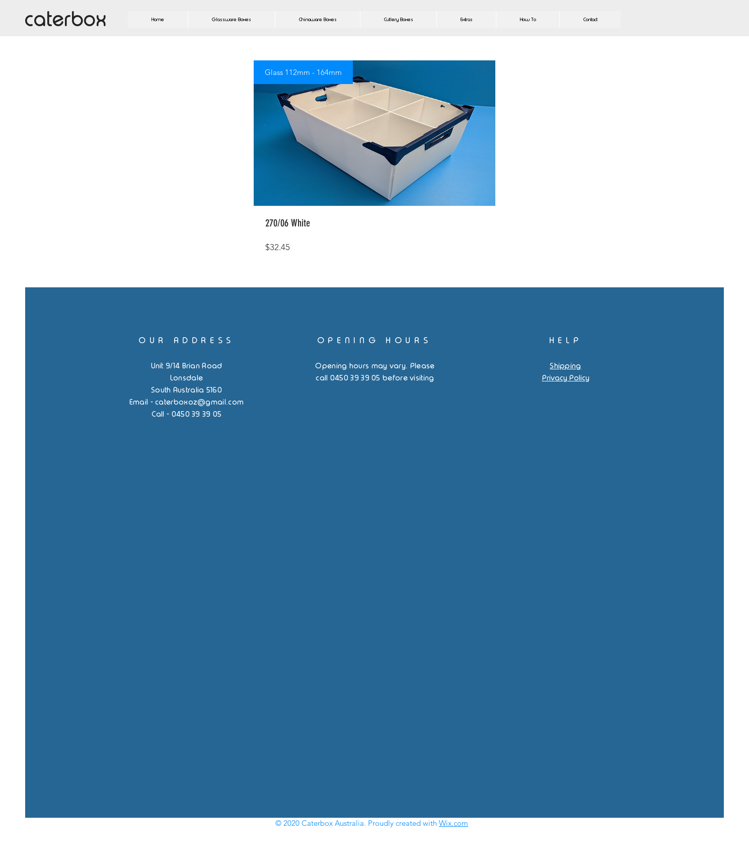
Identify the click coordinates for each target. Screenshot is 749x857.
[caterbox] (79, 19)
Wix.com (453, 823)
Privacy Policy (565, 377)
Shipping (565, 365)
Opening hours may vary (360, 365)
